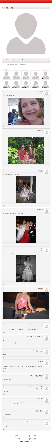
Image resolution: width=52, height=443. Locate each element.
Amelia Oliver (40, 398)
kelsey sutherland (38, 421)
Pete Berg (40, 324)
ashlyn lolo (40, 410)
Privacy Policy (17, 436)
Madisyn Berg (40, 91)
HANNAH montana (38, 336)
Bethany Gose (40, 361)
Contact (16, 439)
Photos (13, 62)
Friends (5, 69)
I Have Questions (18, 438)
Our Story (16, 435)
